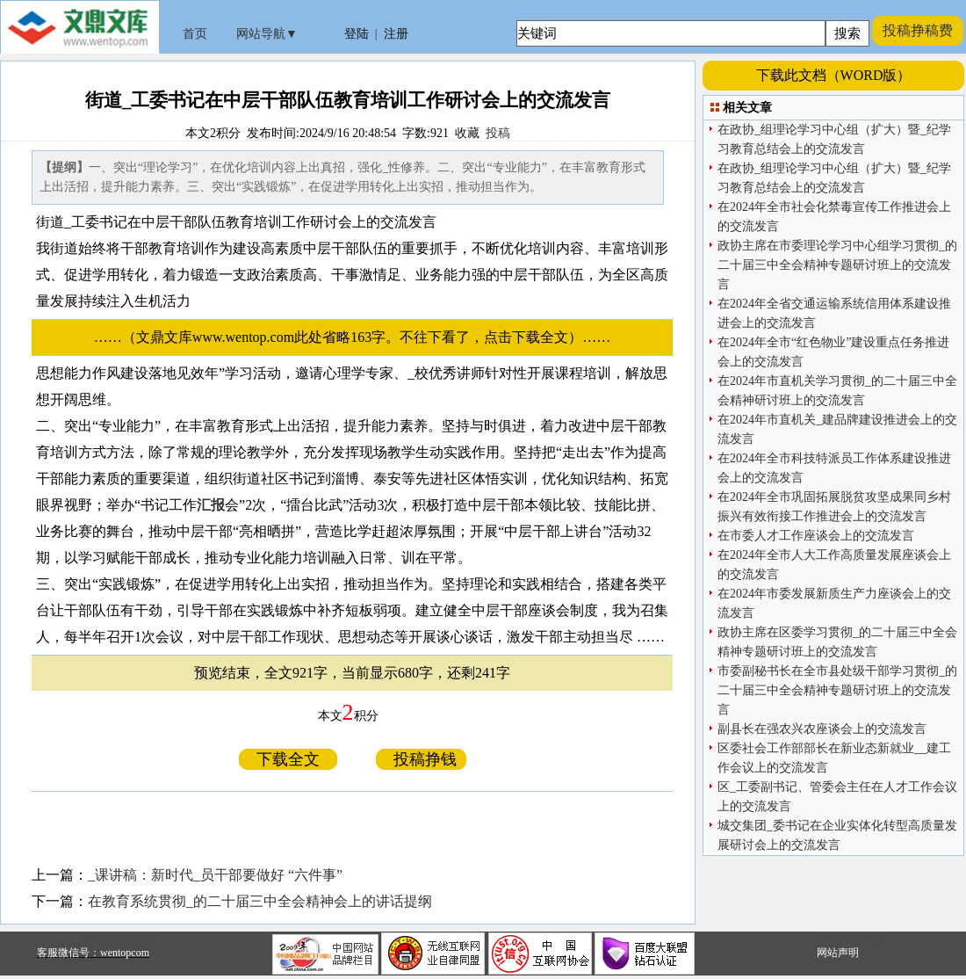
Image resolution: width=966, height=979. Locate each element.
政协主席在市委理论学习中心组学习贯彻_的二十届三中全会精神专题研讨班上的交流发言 (837, 265)
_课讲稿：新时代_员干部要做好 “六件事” (215, 874)
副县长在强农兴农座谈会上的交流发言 (821, 729)
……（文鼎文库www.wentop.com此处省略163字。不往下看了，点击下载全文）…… (359, 337)
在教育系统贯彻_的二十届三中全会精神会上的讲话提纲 (260, 901)
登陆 (356, 33)
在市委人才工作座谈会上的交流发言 (815, 535)
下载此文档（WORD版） (834, 75)
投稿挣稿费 (918, 30)
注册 (396, 33)
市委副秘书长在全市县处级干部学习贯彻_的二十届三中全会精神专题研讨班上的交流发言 (837, 690)
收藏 (467, 133)
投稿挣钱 (421, 759)
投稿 (498, 133)
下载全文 (288, 759)
